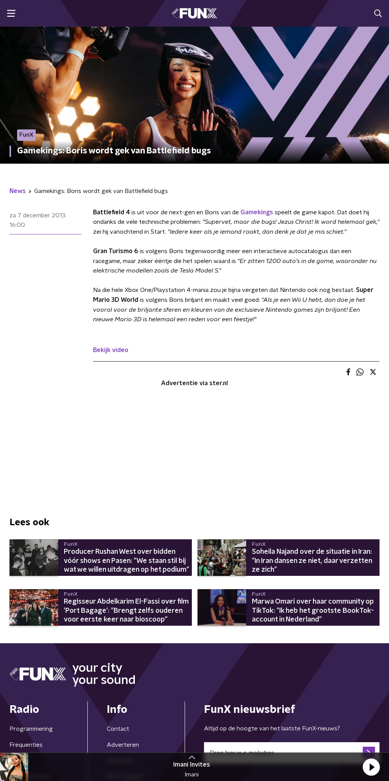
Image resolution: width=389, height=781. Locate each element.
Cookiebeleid (346, 737)
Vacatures (120, 665)
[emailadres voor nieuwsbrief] (292, 657)
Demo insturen (30, 681)
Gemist (19, 697)
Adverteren (123, 650)
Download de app (131, 697)
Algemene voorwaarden (42, 737)
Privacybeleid (99, 737)
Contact (118, 634)
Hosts (18, 665)
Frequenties (26, 650)
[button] (371, 767)
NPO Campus (125, 681)
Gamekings (256, 212)
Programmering (31, 634)
